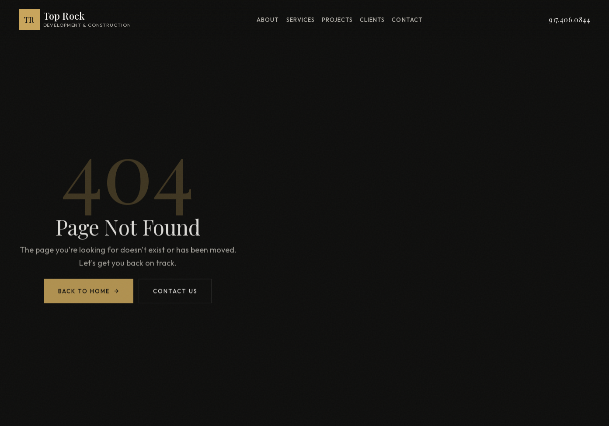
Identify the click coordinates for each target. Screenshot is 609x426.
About (268, 19)
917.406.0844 (570, 19)
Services (300, 19)
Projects (337, 19)
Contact (407, 19)
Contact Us (175, 292)
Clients (372, 19)
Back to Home (88, 292)
